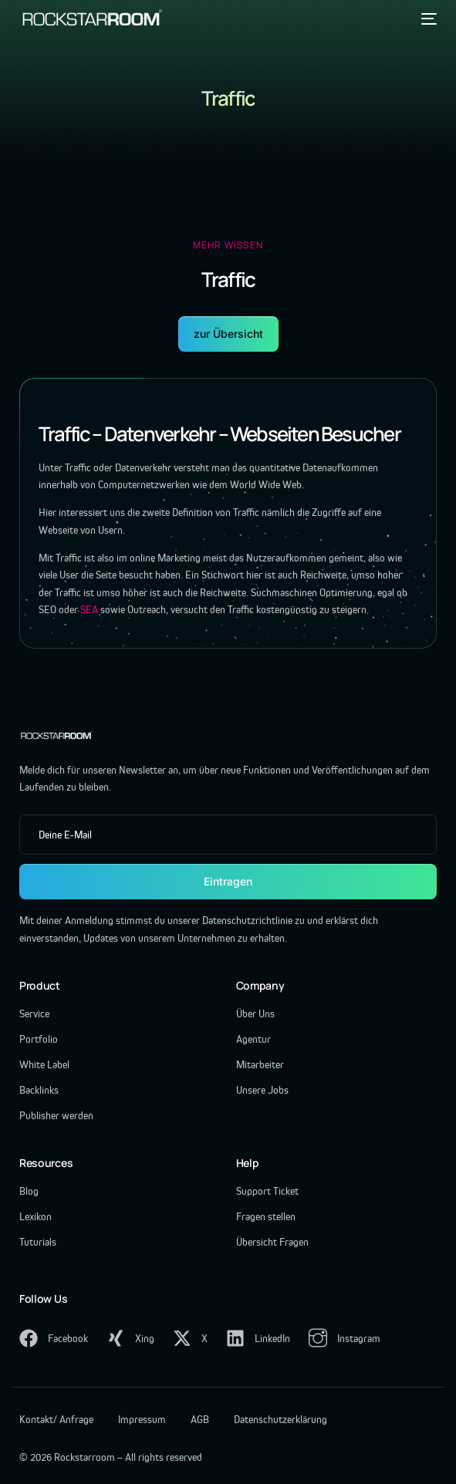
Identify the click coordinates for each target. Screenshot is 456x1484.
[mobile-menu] (427, 18)
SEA (89, 609)
